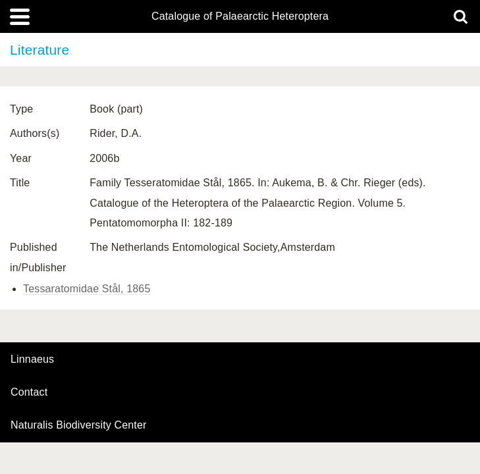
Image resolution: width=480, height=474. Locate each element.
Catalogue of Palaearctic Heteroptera (240, 16)
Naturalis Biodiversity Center (79, 425)
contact (29, 392)
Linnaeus (32, 359)
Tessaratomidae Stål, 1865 (86, 288)
